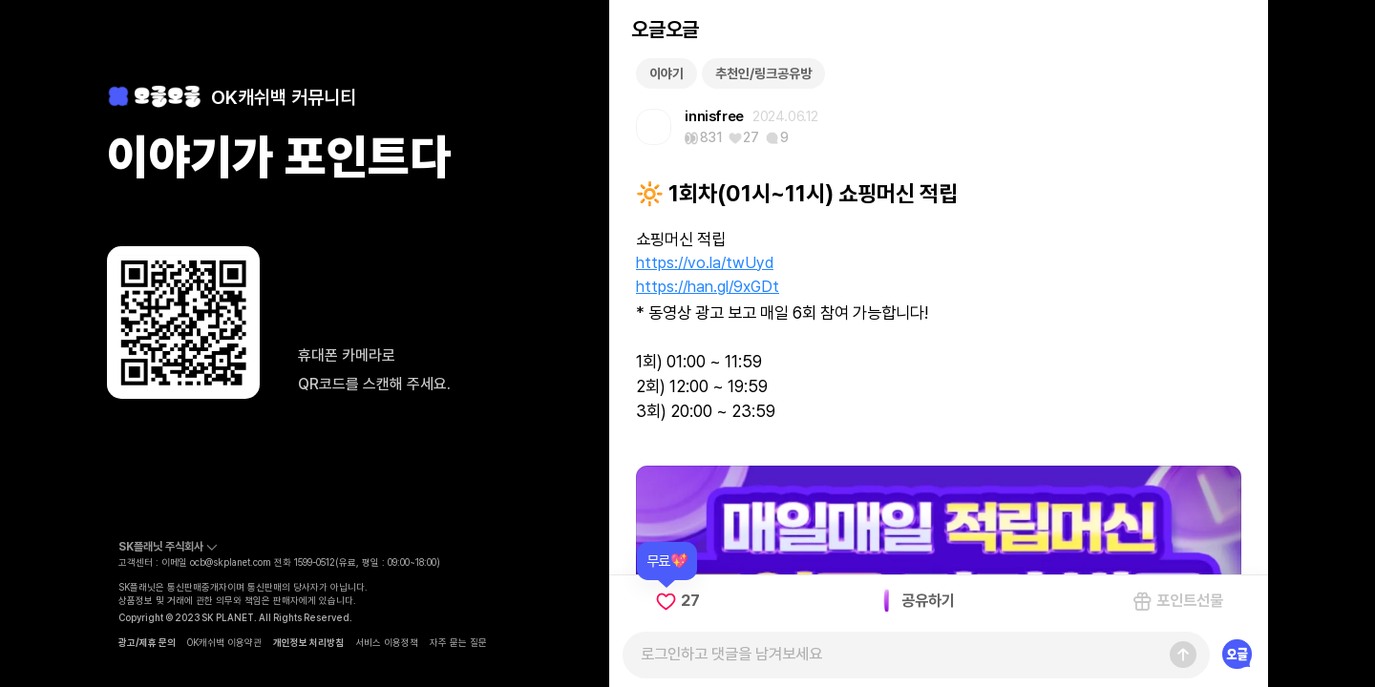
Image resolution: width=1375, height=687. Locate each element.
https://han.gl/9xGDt (707, 286)
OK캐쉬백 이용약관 (224, 642)
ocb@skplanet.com (230, 562)
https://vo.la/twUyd (704, 262)
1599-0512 (314, 562)
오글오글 (664, 29)
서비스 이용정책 (386, 642)
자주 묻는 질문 (458, 642)
